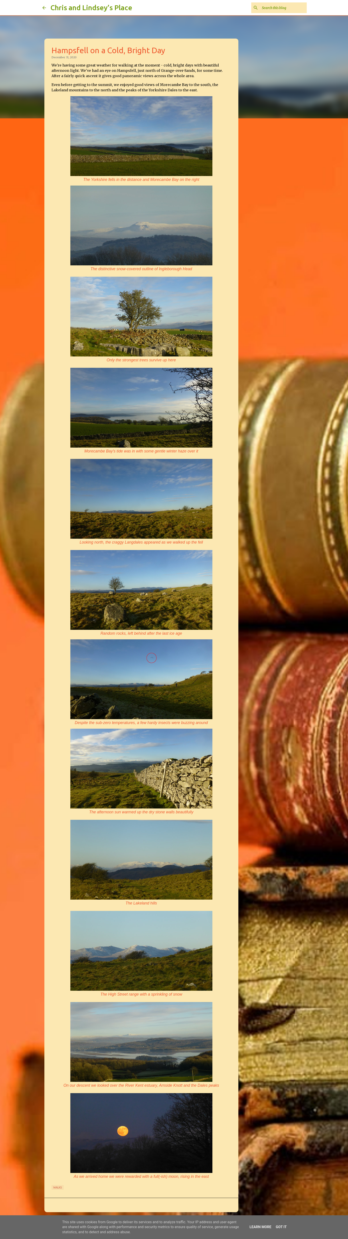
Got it (281, 1227)
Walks (57, 1187)
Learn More (260, 1227)
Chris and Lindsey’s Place (91, 8)
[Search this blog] (283, 7)
